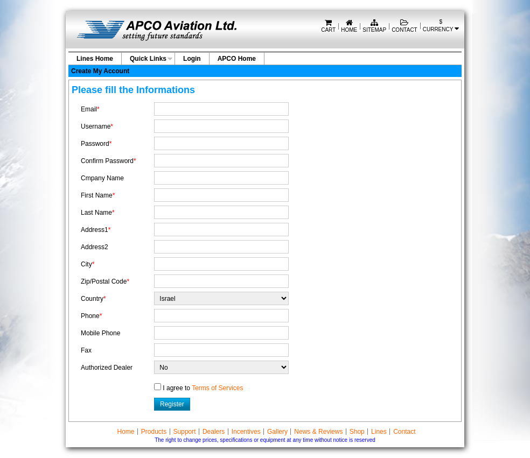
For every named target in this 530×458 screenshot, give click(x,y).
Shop (357, 431)
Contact (404, 26)
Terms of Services (217, 388)
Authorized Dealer (106, 367)
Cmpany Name (102, 178)
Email (90, 109)
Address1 (95, 230)
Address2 (94, 247)
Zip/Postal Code (105, 281)
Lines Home (94, 58)
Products (153, 431)
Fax (86, 350)
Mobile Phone (100, 333)
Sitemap (374, 26)
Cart (328, 26)
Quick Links (148, 58)
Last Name (98, 212)
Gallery (277, 431)
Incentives (246, 431)
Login (192, 58)
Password (96, 143)
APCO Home (237, 58)
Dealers (214, 431)
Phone (91, 316)
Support (184, 431)
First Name (98, 195)
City (87, 264)
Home (349, 26)
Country (93, 298)
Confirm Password (108, 161)
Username (97, 126)
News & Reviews (318, 431)
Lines (379, 431)
